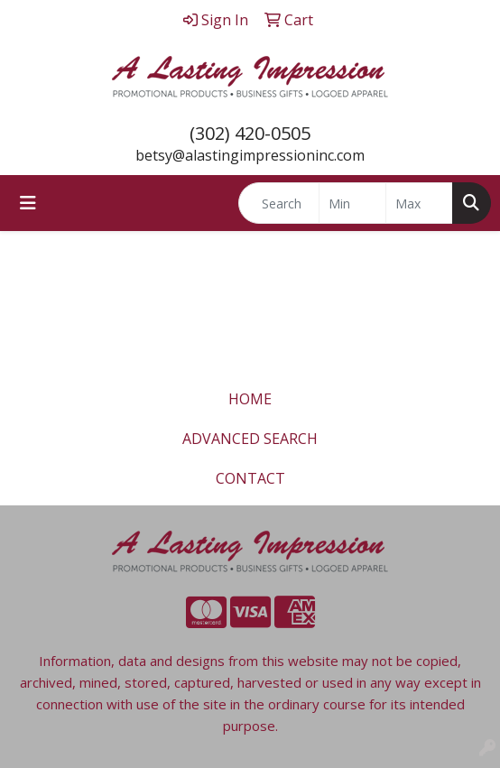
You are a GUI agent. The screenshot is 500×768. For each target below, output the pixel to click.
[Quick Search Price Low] (352, 203)
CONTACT (250, 478)
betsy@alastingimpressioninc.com (250, 155)
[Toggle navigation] (28, 203)
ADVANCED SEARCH (250, 439)
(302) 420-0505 (250, 133)
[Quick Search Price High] (419, 203)
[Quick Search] (278, 203)
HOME (250, 399)
